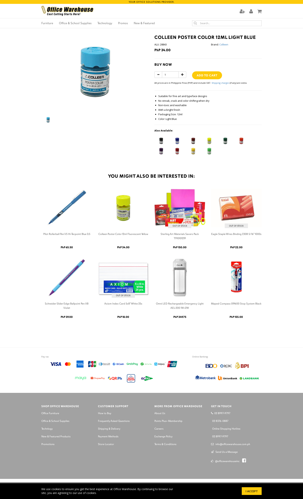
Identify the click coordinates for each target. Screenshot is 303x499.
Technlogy (47, 428)
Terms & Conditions (165, 444)
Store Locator (106, 444)
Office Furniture (50, 413)
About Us (159, 413)
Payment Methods (108, 436)
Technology (104, 23)
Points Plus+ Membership (168, 421)
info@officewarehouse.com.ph (230, 444)
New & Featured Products (56, 436)
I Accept (252, 491)
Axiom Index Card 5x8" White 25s (123, 303)
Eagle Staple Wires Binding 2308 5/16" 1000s (236, 234)
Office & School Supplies (75, 23)
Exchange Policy (163, 436)
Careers (158, 428)
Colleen (223, 44)
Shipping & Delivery (109, 428)
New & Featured (144, 23)
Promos (123, 23)
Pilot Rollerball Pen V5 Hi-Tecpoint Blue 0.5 (66, 234)
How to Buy (104, 413)
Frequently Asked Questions (114, 421)
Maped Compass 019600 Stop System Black (236, 303)
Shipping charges (220, 82)
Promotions (47, 444)
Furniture (47, 23)
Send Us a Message (224, 452)
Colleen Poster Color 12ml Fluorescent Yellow (123, 234)
